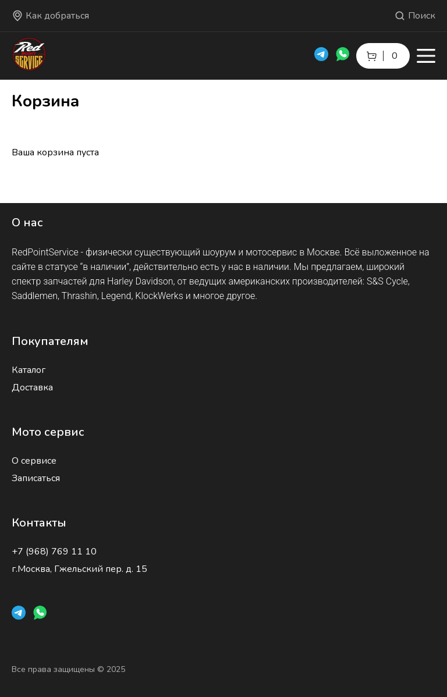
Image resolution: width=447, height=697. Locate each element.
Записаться (36, 478)
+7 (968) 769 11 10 (54, 551)
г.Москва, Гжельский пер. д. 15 (79, 569)
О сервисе (34, 460)
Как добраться (50, 15)
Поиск (414, 15)
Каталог (28, 370)
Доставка (32, 387)
